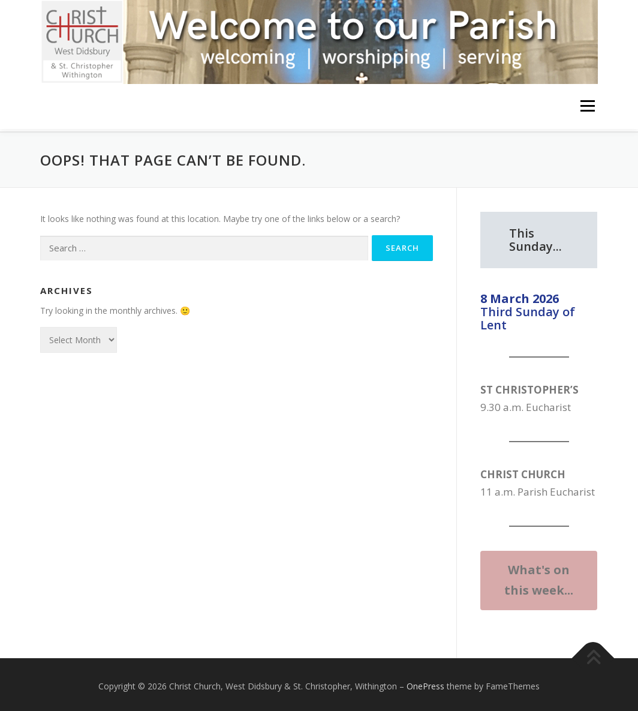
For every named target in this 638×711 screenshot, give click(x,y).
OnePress (425, 682)
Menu (587, 106)
